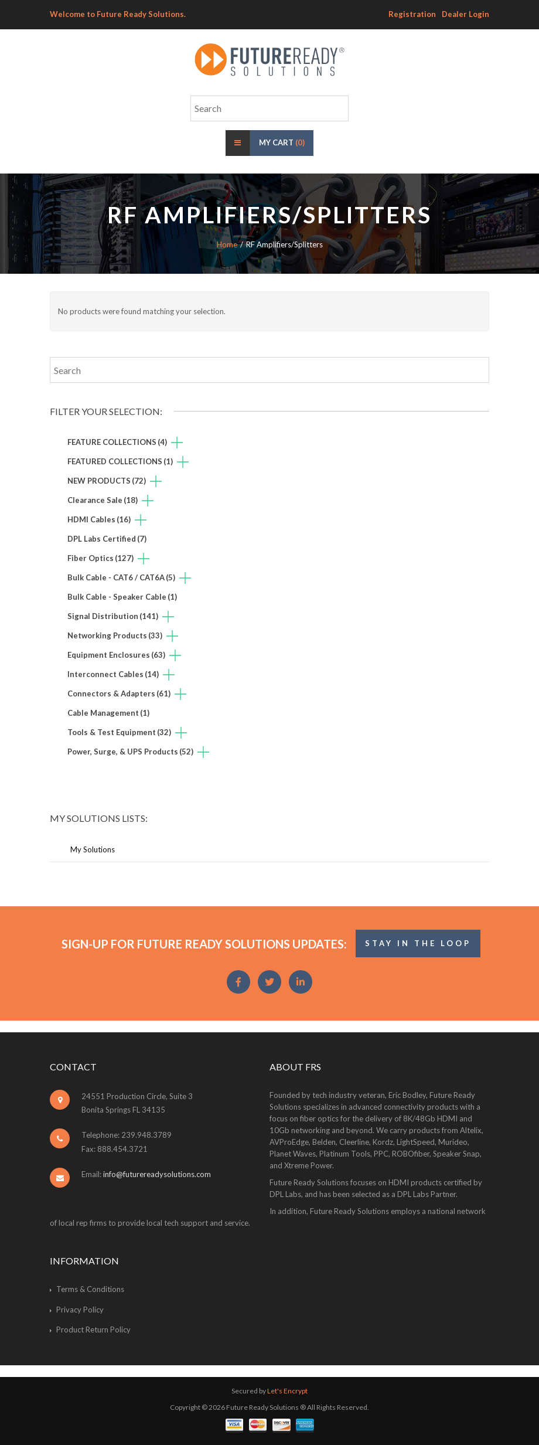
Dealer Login (465, 14)
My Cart (282, 142)
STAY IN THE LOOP (418, 943)
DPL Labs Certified (106, 538)
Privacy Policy (80, 1309)
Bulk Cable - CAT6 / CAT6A (121, 577)
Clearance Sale (102, 500)
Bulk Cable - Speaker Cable (122, 596)
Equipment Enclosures (116, 654)
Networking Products (114, 635)
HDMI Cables (99, 519)
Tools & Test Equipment (119, 732)
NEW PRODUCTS (106, 480)
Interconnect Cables (113, 674)
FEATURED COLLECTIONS (120, 461)
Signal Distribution (112, 616)
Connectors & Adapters (118, 693)
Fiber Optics (100, 558)
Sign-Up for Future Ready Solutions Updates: (204, 944)
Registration (412, 14)
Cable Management (108, 713)
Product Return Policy (93, 1329)
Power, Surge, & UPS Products (130, 751)
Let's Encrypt (287, 1390)
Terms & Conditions (90, 1289)
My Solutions (92, 849)
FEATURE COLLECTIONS (117, 442)
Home (227, 244)
